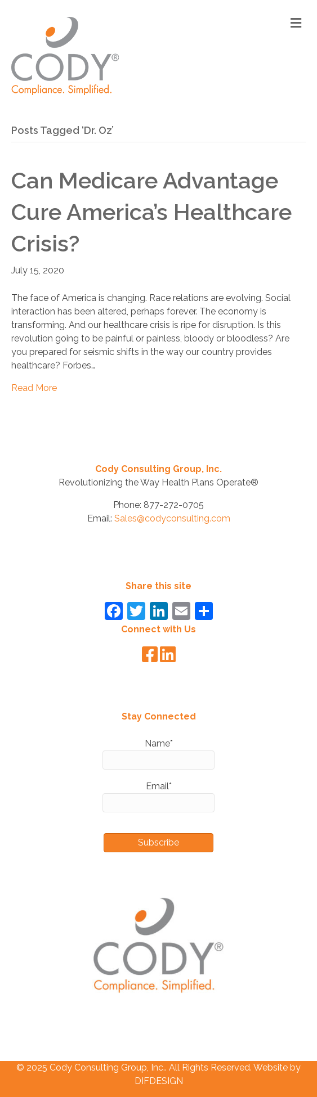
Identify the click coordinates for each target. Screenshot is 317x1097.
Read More (34, 388)
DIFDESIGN (159, 1081)
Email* (158, 796)
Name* (158, 754)
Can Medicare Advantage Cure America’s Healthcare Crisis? (151, 212)
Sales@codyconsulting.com (172, 518)
